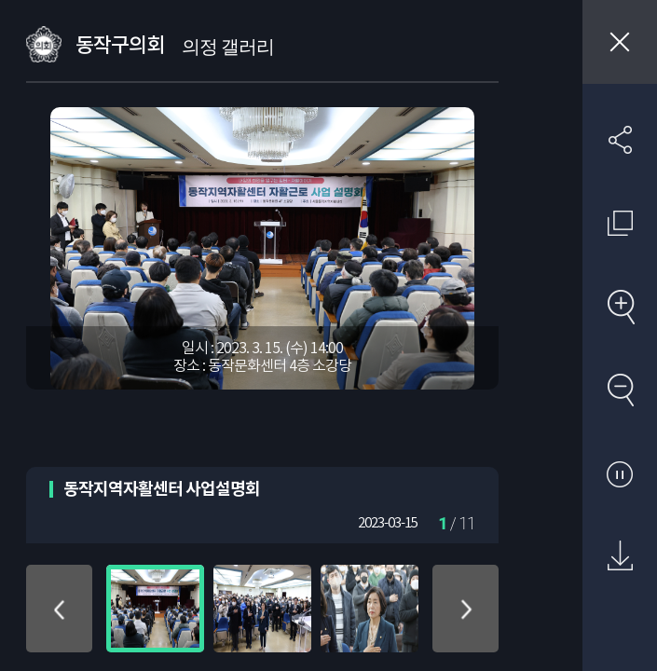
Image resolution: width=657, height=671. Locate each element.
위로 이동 (59, 608)
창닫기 (619, 42)
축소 (620, 389)
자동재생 (620, 473)
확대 (620, 307)
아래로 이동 (465, 608)
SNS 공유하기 (620, 140)
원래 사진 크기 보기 (620, 223)
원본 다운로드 (620, 556)
